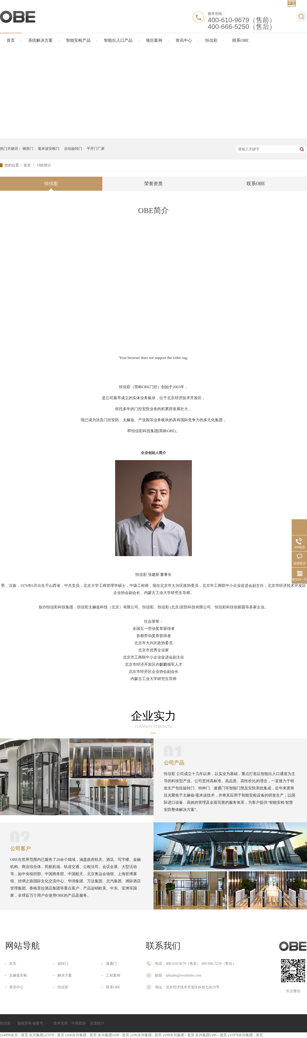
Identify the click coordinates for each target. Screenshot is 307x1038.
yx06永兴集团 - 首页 (81, 1035)
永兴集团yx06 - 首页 (211, 1035)
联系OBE (240, 40)
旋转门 (63, 964)
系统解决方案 (40, 40)
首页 (11, 40)
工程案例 (113, 975)
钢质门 (28, 149)
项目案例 (154, 40)
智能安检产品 (78, 40)
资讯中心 (184, 40)
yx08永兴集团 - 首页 (178, 1035)
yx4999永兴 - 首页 (14, 1035)
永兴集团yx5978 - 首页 (46, 1035)
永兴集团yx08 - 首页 (113, 1035)
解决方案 (65, 975)
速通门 (111, 964)
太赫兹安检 (18, 975)
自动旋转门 (73, 149)
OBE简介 (44, 165)
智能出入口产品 (118, 40)
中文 (291, 3)
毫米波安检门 (48, 149)
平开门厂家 (96, 149)
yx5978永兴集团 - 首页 (245, 1035)
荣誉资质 (153, 183)
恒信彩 (211, 40)
